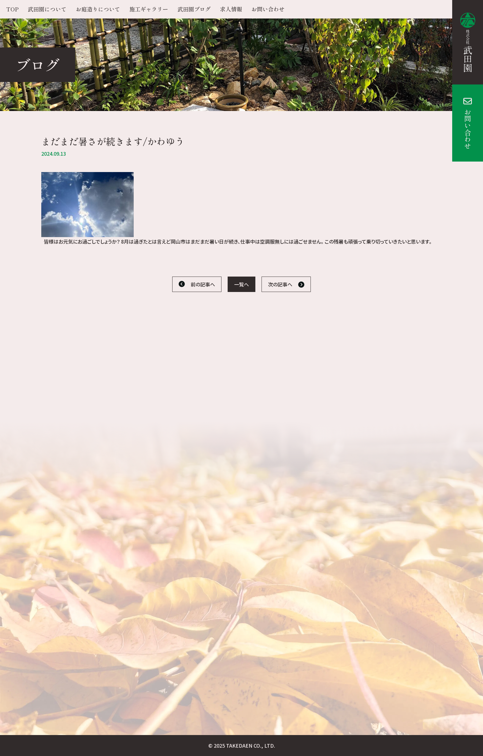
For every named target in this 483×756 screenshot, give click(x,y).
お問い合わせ (468, 129)
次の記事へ (280, 284)
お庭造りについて (98, 9)
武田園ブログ (194, 9)
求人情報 (231, 9)
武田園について (47, 9)
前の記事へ (203, 284)
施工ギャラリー (148, 9)
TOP (12, 9)
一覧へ (241, 284)
